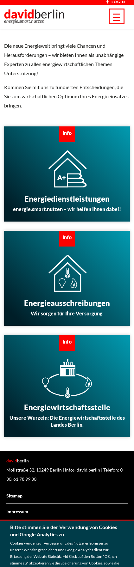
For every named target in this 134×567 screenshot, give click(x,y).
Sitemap (14, 495)
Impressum (17, 511)
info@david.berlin (82, 469)
